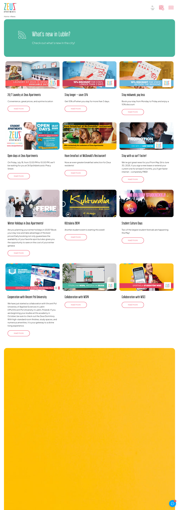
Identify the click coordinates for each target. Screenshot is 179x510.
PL (153, 6)
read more (19, 108)
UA (153, 9)
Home (6, 16)
